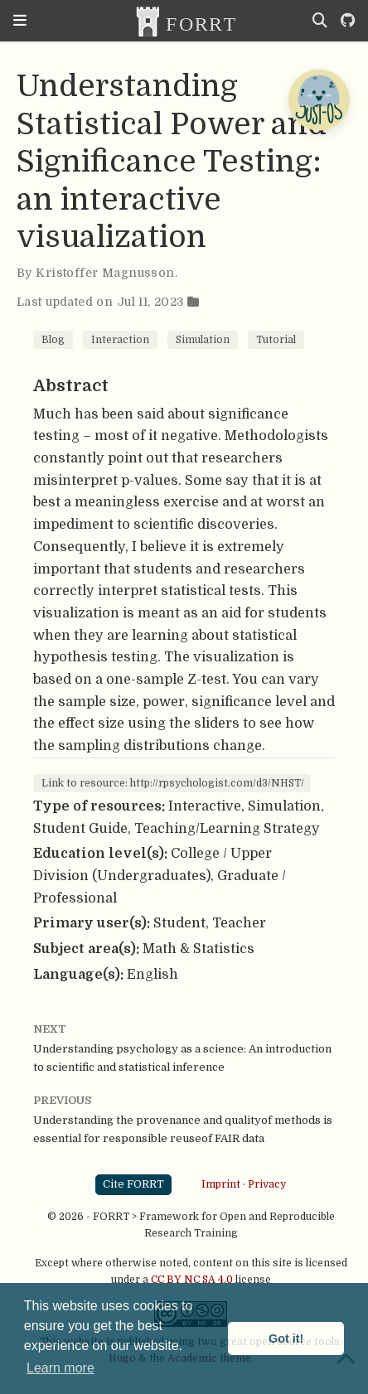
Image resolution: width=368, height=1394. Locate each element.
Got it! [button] (286, 1338)
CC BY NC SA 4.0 (192, 1279)
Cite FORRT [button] (133, 1184)
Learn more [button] (60, 1368)
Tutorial (276, 340)
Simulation (203, 340)
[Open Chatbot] (318, 99)
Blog (53, 340)
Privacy (267, 1184)
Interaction (120, 340)
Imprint (220, 1184)
